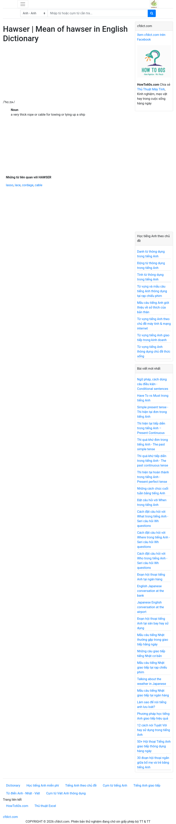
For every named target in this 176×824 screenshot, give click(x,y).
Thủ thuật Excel (45, 806)
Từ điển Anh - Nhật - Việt (23, 793)
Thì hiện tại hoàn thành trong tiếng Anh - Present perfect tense (153, 477)
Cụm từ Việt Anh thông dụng (66, 793)
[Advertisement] (66, 72)
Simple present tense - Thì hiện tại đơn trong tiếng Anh (152, 411)
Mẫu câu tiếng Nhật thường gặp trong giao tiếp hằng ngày (152, 639)
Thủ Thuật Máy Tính (151, 89)
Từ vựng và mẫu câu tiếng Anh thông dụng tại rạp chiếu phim (152, 291)
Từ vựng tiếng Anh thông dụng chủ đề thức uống (153, 351)
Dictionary (13, 785)
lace (17, 185)
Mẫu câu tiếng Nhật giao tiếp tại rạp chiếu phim (152, 667)
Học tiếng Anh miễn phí (43, 785)
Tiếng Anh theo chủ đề (80, 785)
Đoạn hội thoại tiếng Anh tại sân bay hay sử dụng (153, 623)
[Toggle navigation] (22, 4)
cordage (27, 185)
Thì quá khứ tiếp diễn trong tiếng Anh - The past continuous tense (152, 460)
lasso (9, 185)
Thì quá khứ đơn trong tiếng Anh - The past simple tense (152, 444)
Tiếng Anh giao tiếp (146, 785)
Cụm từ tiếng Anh (115, 785)
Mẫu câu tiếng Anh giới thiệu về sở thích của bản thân (153, 307)
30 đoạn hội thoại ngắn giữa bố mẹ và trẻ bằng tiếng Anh (153, 762)
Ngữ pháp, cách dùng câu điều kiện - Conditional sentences (152, 384)
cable (38, 185)
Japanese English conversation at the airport (150, 607)
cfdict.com (10, 817)
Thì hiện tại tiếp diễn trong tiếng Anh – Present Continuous (151, 428)
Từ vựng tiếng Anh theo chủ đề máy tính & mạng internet (154, 323)
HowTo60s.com (17, 806)
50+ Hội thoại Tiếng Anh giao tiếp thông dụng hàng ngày (154, 746)
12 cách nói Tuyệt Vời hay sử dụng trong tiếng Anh (153, 730)
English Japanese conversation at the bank (150, 590)
